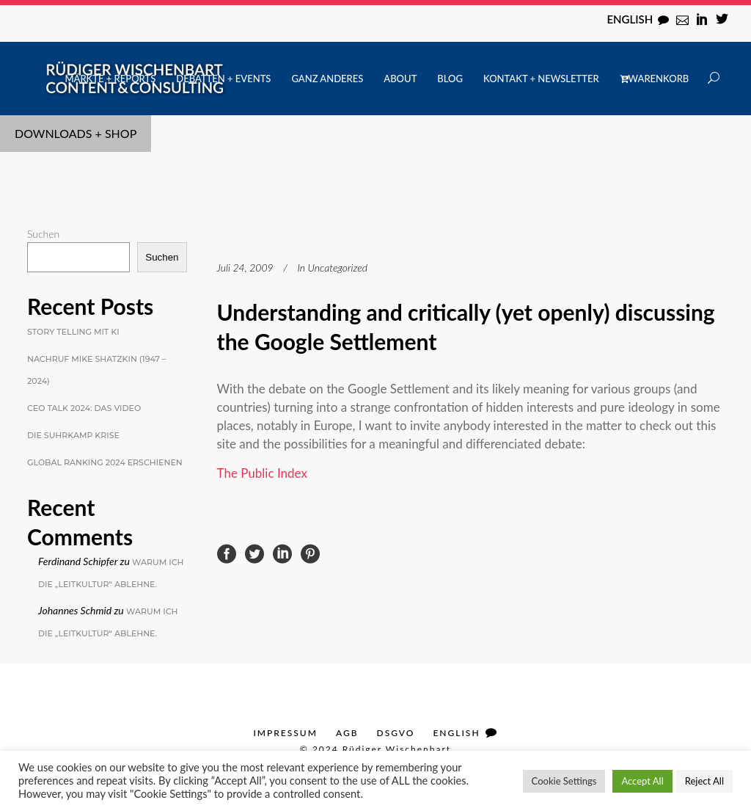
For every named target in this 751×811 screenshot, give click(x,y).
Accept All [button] (642, 781)
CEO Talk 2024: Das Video (84, 408)
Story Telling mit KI (73, 332)
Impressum (285, 732)
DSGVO (396, 732)
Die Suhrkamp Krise (73, 435)
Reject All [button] (704, 781)
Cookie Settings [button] (564, 781)
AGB (347, 732)
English (630, 19)
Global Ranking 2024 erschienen (105, 462)
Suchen (43, 234)
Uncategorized (337, 267)
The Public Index (262, 473)
